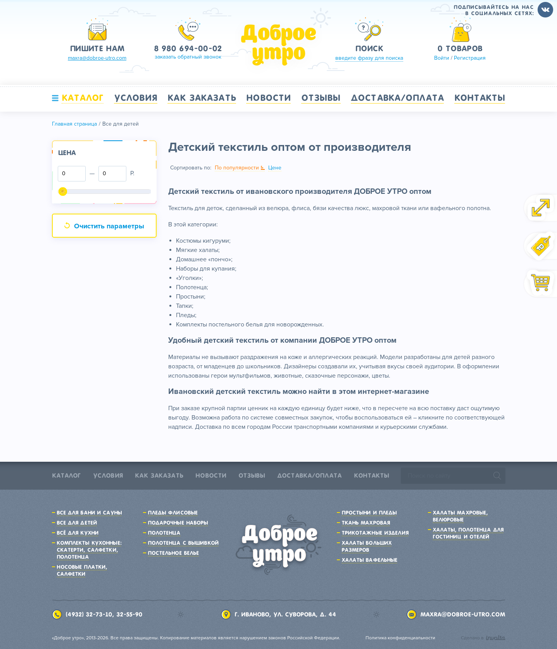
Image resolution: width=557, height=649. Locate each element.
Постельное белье (173, 553)
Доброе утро (278, 45)
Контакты (479, 97)
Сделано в (483, 638)
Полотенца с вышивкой (183, 543)
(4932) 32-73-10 (89, 614)
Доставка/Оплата (397, 97)
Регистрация (470, 58)
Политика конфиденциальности (400, 638)
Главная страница (74, 124)
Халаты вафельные (369, 560)
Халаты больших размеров (366, 546)
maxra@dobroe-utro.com (462, 614)
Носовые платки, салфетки (82, 570)
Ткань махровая (365, 523)
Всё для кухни (78, 533)
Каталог (83, 97)
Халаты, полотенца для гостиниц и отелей (468, 533)
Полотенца (164, 533)
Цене (274, 167)
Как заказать (201, 97)
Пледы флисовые (173, 512)
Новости (268, 97)
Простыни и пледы (369, 512)
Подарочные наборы (178, 523)
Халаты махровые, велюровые (460, 516)
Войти (441, 58)
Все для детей (77, 523)
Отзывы (321, 97)
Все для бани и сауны (89, 512)
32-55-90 (129, 614)
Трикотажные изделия (375, 533)
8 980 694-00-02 (188, 48)
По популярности (237, 167)
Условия (135, 97)
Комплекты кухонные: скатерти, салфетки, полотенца (89, 550)
